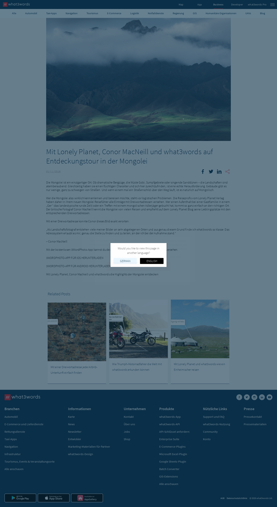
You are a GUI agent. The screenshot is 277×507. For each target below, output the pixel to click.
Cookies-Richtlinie (138, 253)
